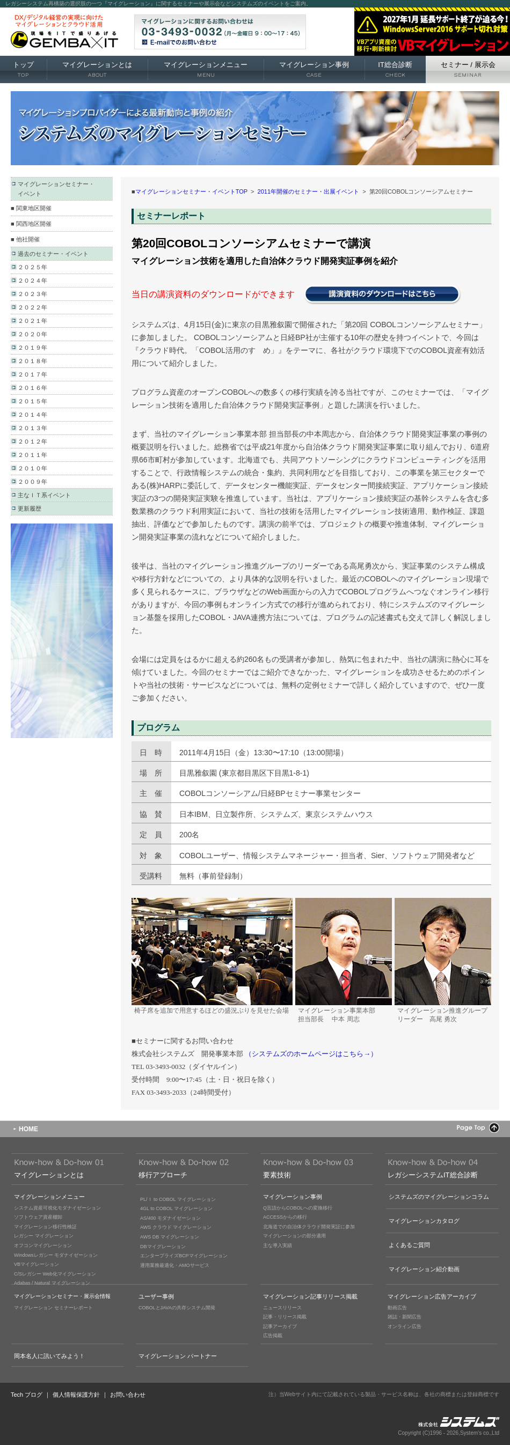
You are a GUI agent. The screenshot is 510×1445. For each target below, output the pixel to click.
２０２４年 (32, 280)
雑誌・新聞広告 (404, 1316)
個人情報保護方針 (76, 1394)
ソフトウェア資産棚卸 (38, 1217)
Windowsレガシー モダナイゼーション (56, 1255)
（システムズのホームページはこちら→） (311, 1054)
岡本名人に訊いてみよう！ (49, 1356)
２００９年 (32, 481)
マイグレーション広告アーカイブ (432, 1296)
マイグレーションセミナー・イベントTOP (191, 191)
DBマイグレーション (163, 1246)
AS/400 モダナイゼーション (170, 1218)
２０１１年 (32, 455)
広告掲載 (272, 1335)
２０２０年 (32, 334)
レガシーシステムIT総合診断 (433, 1175)
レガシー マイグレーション (44, 1235)
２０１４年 (32, 414)
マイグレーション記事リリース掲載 (310, 1296)
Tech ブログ (26, 1394)
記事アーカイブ (280, 1326)
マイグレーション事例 (314, 70)
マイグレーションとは (97, 70)
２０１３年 (32, 428)
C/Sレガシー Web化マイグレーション (55, 1274)
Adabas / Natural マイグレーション (52, 1283)
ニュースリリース (282, 1307)
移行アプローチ (163, 1175)
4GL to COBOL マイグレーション (176, 1208)
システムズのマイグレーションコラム (439, 1196)
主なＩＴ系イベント (44, 495)
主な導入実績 (277, 1245)
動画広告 (397, 1307)
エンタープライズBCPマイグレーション (184, 1255)
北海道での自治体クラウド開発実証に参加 (309, 1226)
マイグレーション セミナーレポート (53, 1307)
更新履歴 (29, 508)
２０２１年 (32, 321)
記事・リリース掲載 (285, 1316)
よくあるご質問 (409, 1245)
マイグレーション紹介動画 (424, 1269)
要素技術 (277, 1175)
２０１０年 (32, 468)
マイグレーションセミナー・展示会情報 (62, 1296)
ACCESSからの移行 (285, 1217)
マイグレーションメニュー (205, 70)
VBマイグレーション (36, 1264)
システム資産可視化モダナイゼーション (57, 1208)
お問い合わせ (127, 1394)
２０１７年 (32, 374)
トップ (23, 70)
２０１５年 (32, 401)
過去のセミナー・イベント (53, 253)
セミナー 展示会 (467, 70)
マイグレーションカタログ (424, 1221)
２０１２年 (32, 441)
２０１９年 (32, 347)
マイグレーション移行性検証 (45, 1226)
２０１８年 (32, 361)
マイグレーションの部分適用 (294, 1235)
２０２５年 (32, 267)
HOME (28, 1129)
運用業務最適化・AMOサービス (174, 1265)
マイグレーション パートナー (178, 1356)
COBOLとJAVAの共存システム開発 (177, 1307)
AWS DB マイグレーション (169, 1237)
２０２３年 (32, 294)
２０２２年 (32, 307)
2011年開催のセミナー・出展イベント (308, 191)
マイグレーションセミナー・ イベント (56, 189)
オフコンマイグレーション (43, 1245)
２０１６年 (32, 388)
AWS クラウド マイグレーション (176, 1227)
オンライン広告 (404, 1326)
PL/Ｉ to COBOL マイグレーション (178, 1199)
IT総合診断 (395, 70)
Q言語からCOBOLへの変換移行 (297, 1208)
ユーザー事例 (156, 1296)
